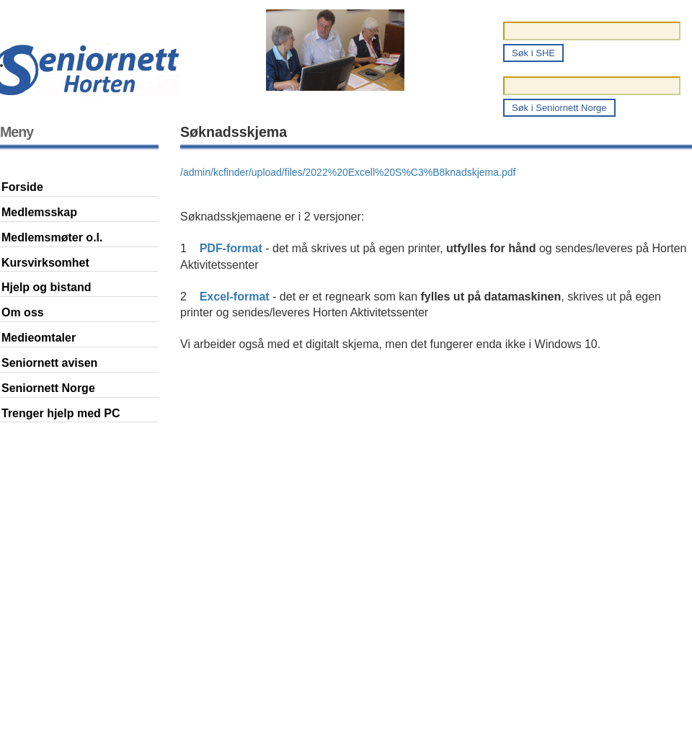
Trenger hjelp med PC (60, 413)
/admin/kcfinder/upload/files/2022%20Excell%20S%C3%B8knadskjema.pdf (347, 172)
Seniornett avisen (49, 363)
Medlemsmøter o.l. (51, 237)
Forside (22, 187)
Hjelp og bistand (46, 287)
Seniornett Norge (48, 388)
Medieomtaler (38, 337)
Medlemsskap (39, 212)
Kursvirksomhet (45, 263)
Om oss (22, 312)
